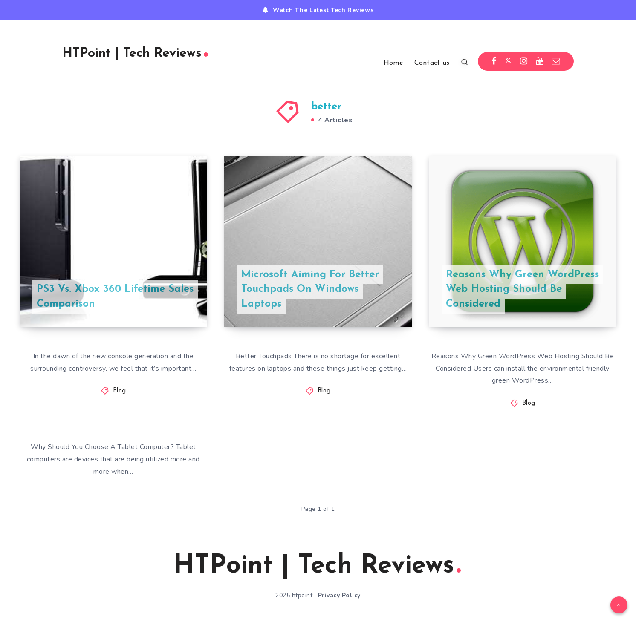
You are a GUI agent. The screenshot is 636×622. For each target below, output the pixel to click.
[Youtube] (539, 61)
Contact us (432, 63)
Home (393, 63)
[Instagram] (524, 61)
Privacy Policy (339, 595)
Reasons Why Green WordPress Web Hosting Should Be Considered (522, 290)
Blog (119, 391)
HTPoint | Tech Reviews (135, 53)
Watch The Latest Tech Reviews (323, 10)
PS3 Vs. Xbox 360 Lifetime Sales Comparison (115, 296)
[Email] (556, 61)
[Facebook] (494, 61)
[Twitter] (508, 61)
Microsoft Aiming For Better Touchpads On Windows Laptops (310, 290)
